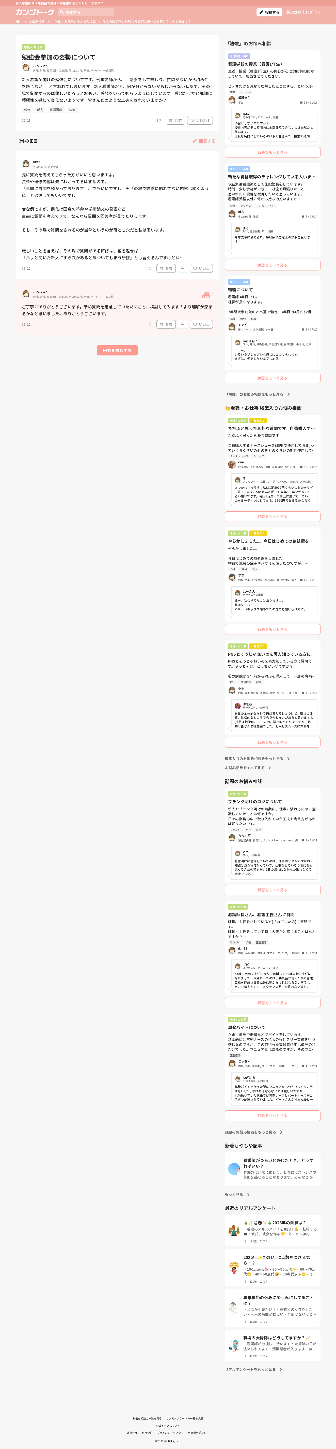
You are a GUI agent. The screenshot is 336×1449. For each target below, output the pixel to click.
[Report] (159, 120)
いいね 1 (200, 120)
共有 (175, 120)
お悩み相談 (37, 21)
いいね (201, 268)
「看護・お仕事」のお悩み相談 (74, 21)
